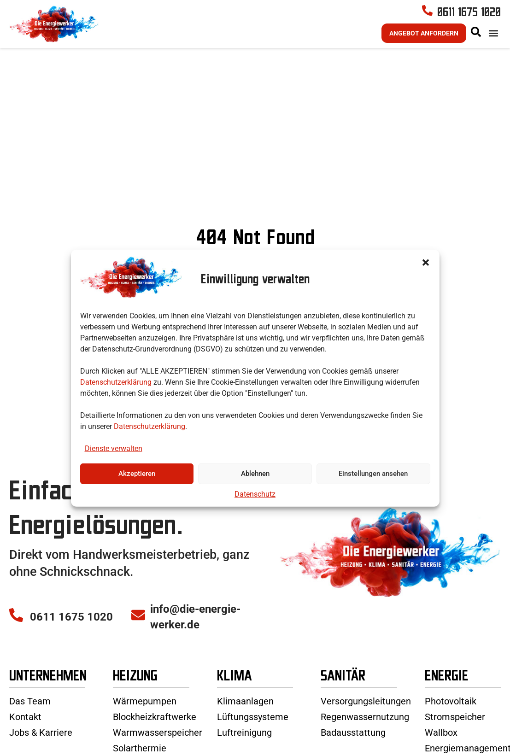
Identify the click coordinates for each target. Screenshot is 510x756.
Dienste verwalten (113, 448)
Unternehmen (48, 703)
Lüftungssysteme (252, 744)
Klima (234, 703)
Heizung (135, 703)
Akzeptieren (136, 473)
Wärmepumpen (144, 729)
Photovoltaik (450, 729)
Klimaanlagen (245, 729)
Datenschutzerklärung (116, 381)
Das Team (30, 729)
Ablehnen (255, 473)
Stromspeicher (455, 744)
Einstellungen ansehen (373, 473)
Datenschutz (255, 494)
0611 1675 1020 (469, 26)
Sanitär (343, 703)
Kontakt (25, 744)
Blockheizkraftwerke (154, 744)
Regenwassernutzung (365, 744)
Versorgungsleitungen (366, 729)
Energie (447, 703)
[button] (425, 262)
